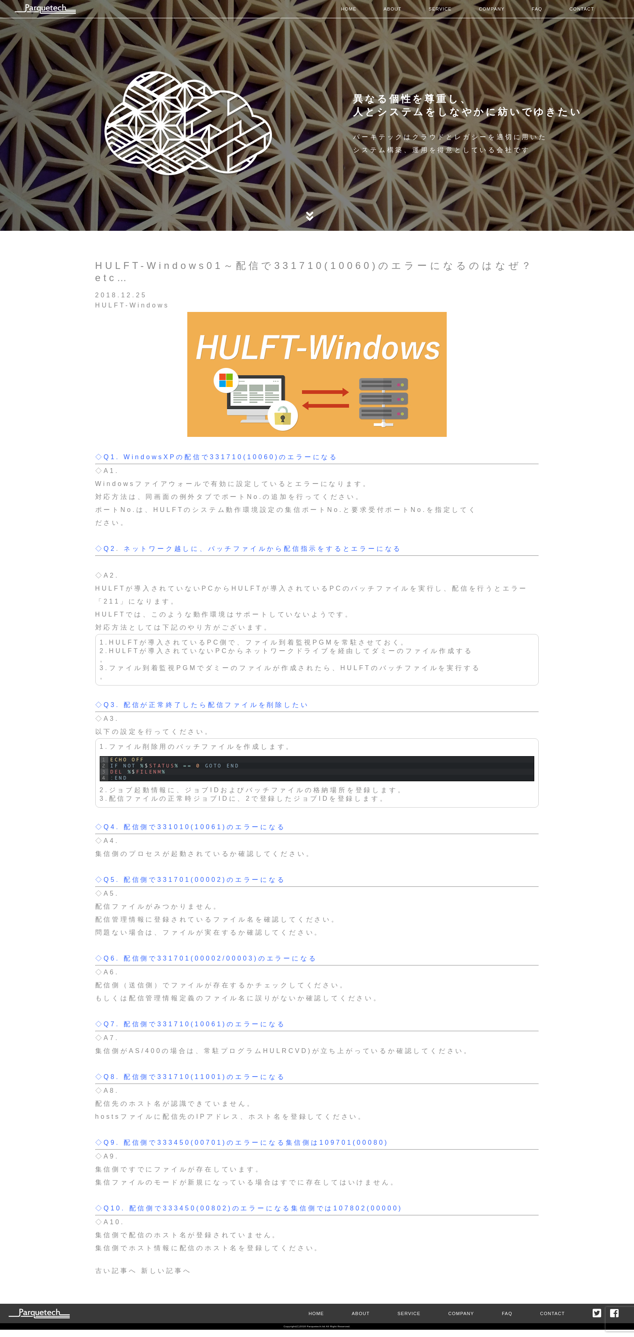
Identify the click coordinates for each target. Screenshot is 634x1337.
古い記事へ (116, 1270)
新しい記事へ (166, 1270)
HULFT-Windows (132, 305)
